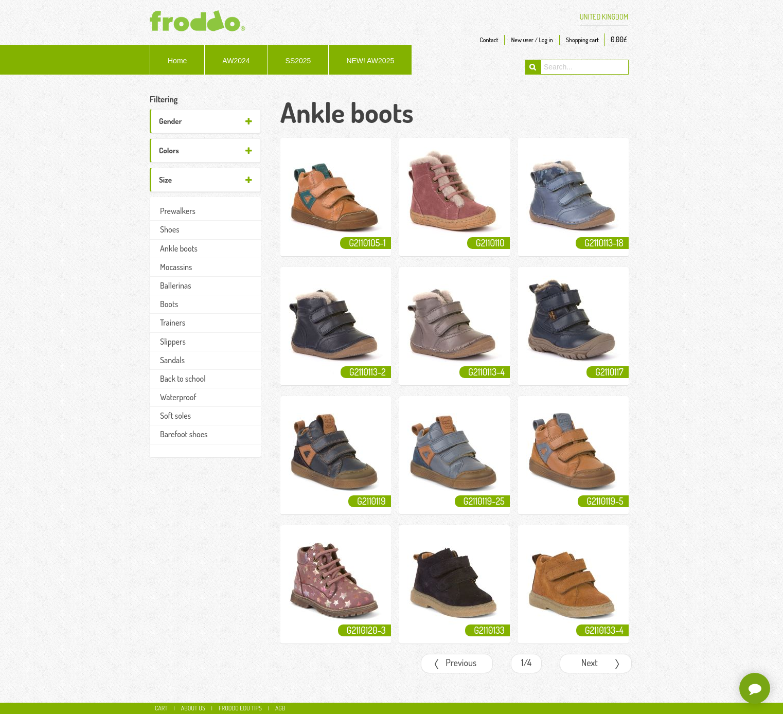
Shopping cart (582, 40)
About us (193, 708)
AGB (280, 708)
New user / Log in (532, 40)
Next (603, 665)
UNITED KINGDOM (604, 17)
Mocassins (176, 267)
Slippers (173, 341)
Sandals (172, 360)
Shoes (169, 229)
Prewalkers (177, 211)
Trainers (172, 322)
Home (177, 61)
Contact (488, 40)
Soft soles (175, 415)
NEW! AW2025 (370, 61)
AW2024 (236, 61)
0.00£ (619, 39)
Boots (169, 304)
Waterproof (178, 397)
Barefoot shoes (183, 434)
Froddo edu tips (240, 708)
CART (161, 708)
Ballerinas (175, 285)
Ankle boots (179, 248)
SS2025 (298, 61)
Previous (454, 665)
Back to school (183, 378)
